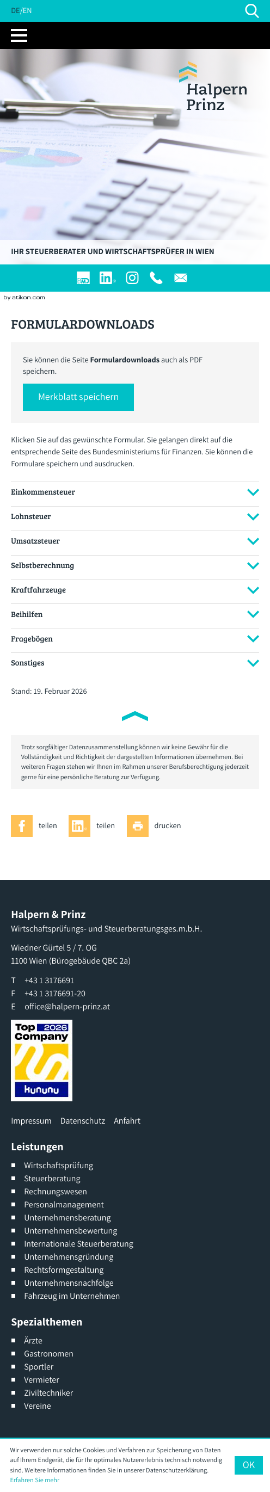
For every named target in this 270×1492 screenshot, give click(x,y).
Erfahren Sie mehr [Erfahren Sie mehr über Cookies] (34, 1479)
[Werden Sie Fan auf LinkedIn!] (108, 278)
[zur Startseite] (213, 85)
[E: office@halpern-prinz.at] (180, 278)
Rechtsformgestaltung (63, 1269)
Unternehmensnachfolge (68, 1282)
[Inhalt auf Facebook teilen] (37, 826)
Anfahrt (127, 1120)
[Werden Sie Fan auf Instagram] (132, 278)
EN (27, 10)
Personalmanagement (64, 1204)
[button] (78, 397)
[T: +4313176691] (156, 278)
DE (15, 10)
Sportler (38, 1366)
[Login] (83, 278)
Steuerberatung (52, 1178)
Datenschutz (82, 1120)
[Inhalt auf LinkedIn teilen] (94, 826)
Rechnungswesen (55, 1191)
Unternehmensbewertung (70, 1230)
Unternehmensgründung (68, 1256)
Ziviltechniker (48, 1392)
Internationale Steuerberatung (78, 1243)
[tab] (135, 492)
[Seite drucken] (157, 826)
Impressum (31, 1120)
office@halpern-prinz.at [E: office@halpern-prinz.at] (67, 1006)
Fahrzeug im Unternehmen (72, 1296)
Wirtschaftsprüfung (58, 1165)
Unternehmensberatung (67, 1217)
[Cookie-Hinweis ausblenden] (248, 1465)
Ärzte (33, 1340)
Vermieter (41, 1379)
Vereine (37, 1405)
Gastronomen (48, 1353)
